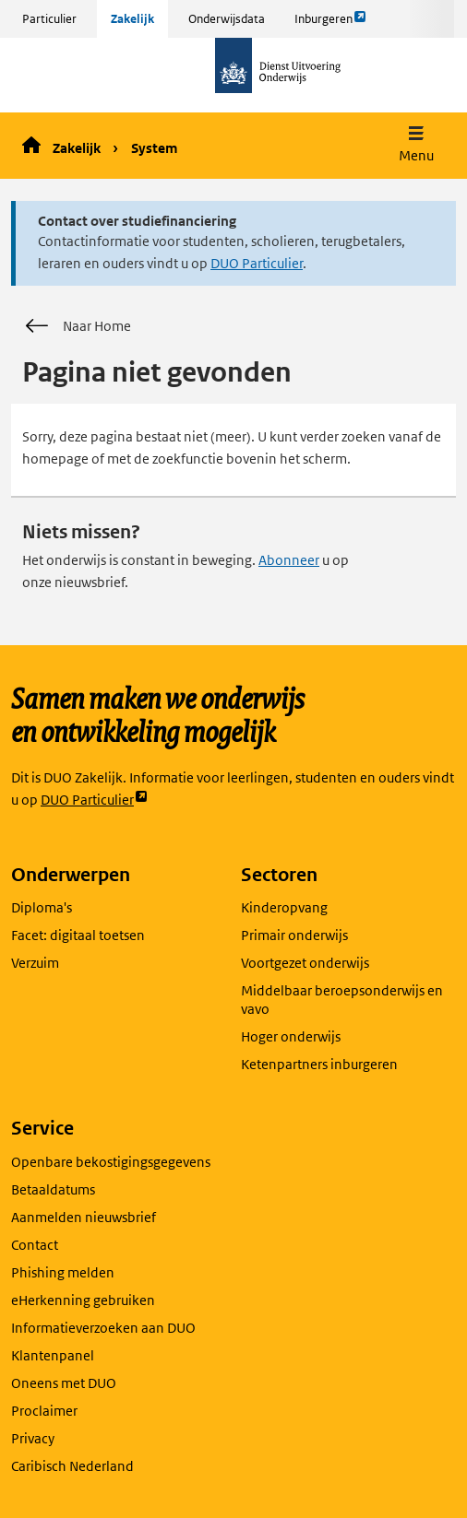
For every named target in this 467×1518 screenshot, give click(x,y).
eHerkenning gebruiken (83, 1300)
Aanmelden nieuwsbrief (83, 1217)
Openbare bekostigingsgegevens (110, 1162)
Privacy (32, 1438)
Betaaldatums (53, 1189)
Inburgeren (330, 23)
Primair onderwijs (294, 935)
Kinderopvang (284, 907)
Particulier (49, 19)
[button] (416, 146)
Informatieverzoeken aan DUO (103, 1327)
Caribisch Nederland (72, 1466)
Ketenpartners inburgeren (319, 1064)
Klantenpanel (52, 1355)
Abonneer (288, 560)
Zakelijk (132, 19)
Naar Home (76, 326)
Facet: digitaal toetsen (78, 935)
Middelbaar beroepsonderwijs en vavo (342, 1000)
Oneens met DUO (63, 1383)
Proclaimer (44, 1410)
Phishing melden (62, 1272)
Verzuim (35, 962)
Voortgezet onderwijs (305, 962)
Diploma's (41, 907)
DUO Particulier (256, 263)
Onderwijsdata (226, 19)
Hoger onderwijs (291, 1036)
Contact (34, 1244)
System (154, 148)
